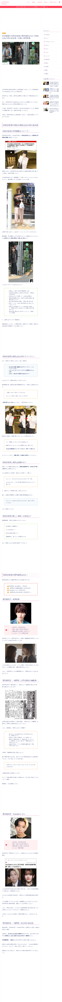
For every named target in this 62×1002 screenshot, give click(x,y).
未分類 (46, 66)
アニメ (46, 38)
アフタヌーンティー (50, 41)
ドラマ (46, 52)
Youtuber (47, 34)
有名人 (46, 2)
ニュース (47, 56)
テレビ (46, 49)
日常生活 (40, 2)
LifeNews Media (5, 3)
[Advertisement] (21, 20)
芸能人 (34, 2)
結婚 (46, 70)
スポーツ (47, 45)
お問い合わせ (53, 2)
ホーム (28, 2)
